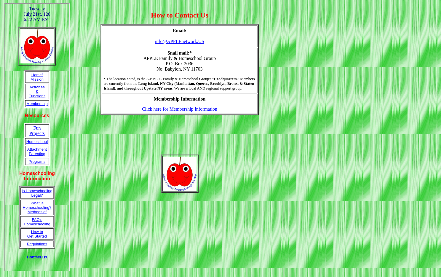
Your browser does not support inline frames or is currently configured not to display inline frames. (37, 137)
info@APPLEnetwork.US (179, 41)
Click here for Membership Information (179, 109)
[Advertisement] (179, 135)
